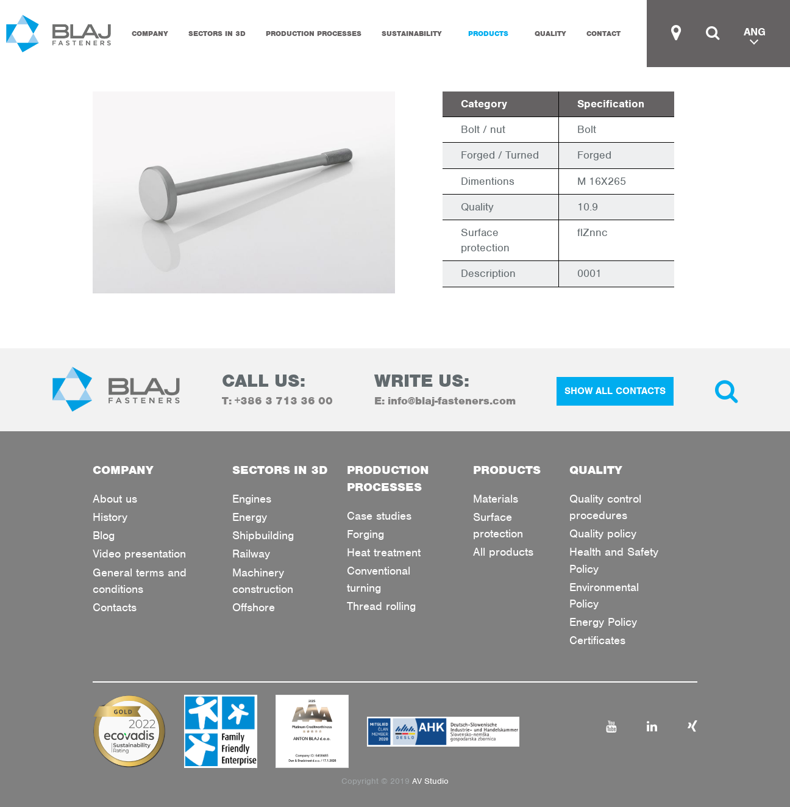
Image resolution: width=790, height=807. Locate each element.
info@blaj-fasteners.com (452, 400)
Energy (249, 517)
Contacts (115, 607)
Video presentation (139, 554)
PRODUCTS (488, 33)
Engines (251, 499)
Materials (495, 499)
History (110, 517)
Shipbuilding (263, 535)
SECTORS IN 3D (217, 33)
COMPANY (150, 33)
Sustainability (412, 33)
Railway (251, 554)
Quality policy (602, 533)
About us (115, 499)
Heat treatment (384, 552)
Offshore (253, 607)
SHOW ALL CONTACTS (615, 391)
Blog (104, 535)
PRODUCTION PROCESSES (313, 33)
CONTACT (603, 33)
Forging (365, 534)
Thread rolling (381, 606)
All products (503, 552)
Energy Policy (603, 622)
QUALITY (550, 33)
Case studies (379, 516)
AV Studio (430, 781)
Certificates (597, 640)
